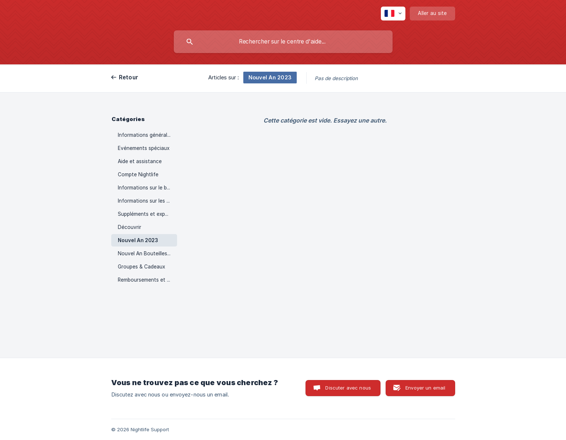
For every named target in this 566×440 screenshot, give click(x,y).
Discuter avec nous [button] (348, 388)
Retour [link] (129, 77)
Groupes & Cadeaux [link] (141, 267)
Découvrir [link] (129, 227)
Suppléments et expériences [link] (147, 214)
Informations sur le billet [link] (146, 188)
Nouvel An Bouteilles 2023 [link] (147, 253)
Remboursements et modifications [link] (147, 280)
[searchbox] (283, 41)
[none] (393, 13)
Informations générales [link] (145, 135)
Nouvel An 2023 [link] (138, 240)
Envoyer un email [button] (425, 388)
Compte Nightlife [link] (138, 174)
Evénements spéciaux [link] (143, 148)
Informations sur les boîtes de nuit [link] (147, 201)
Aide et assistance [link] (140, 161)
